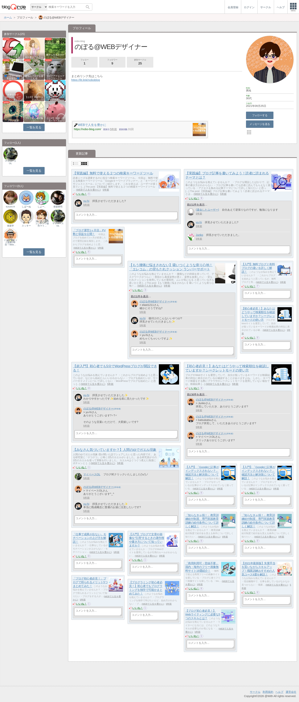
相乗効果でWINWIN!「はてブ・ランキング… (13, 97)
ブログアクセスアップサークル (55, 77)
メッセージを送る (259, 124)
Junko (199, 234)
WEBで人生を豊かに (88, 189)
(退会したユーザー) (207, 209)
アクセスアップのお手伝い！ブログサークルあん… (55, 97)
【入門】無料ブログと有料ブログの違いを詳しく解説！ (258, 268)
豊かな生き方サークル (55, 56)
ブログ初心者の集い (34, 119)
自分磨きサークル (34, 57)
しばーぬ (26, 207)
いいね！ (81, 193)
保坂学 (10, 226)
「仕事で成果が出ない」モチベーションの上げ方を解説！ (89, 538)
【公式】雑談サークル (34, 98)
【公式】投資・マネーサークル (55, 119)
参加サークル (140, 62)
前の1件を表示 (196, 204)
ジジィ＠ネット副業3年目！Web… (10, 242)
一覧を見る (34, 127)
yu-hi (86, 200)
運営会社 (291, 691)
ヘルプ (279, 691)
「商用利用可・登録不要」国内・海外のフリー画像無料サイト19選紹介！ (202, 567)
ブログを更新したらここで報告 (13, 56)
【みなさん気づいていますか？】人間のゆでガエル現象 (114, 450)
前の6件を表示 (196, 394)
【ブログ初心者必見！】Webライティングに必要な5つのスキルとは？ (202, 614)
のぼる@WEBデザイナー (155, 301)
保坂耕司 (58, 207)
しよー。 (42, 207)
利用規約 (268, 691)
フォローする (260, 115)
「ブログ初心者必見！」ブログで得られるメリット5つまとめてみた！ (90, 582)
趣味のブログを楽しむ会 (34, 77)
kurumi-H (10, 207)
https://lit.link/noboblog (85, 79)
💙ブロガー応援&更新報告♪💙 (13, 77)
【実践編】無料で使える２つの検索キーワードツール (113, 173)
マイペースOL (91, 474)
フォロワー (112, 62)
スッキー (26, 226)
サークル (255, 691)
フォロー (84, 62)
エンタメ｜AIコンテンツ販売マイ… (42, 223)
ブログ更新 (13, 120)
